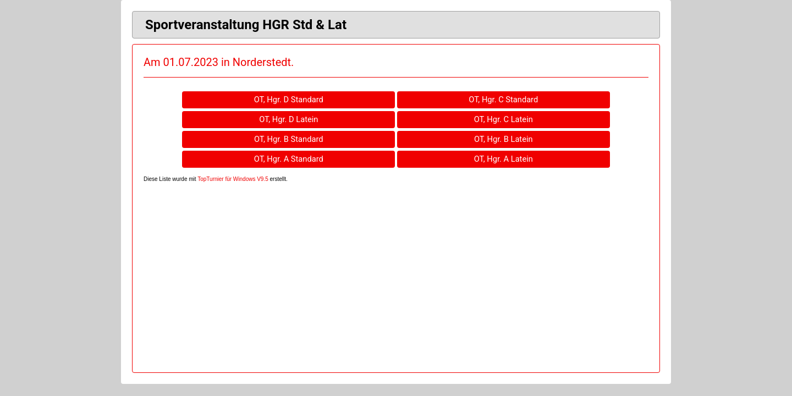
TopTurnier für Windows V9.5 (232, 179)
